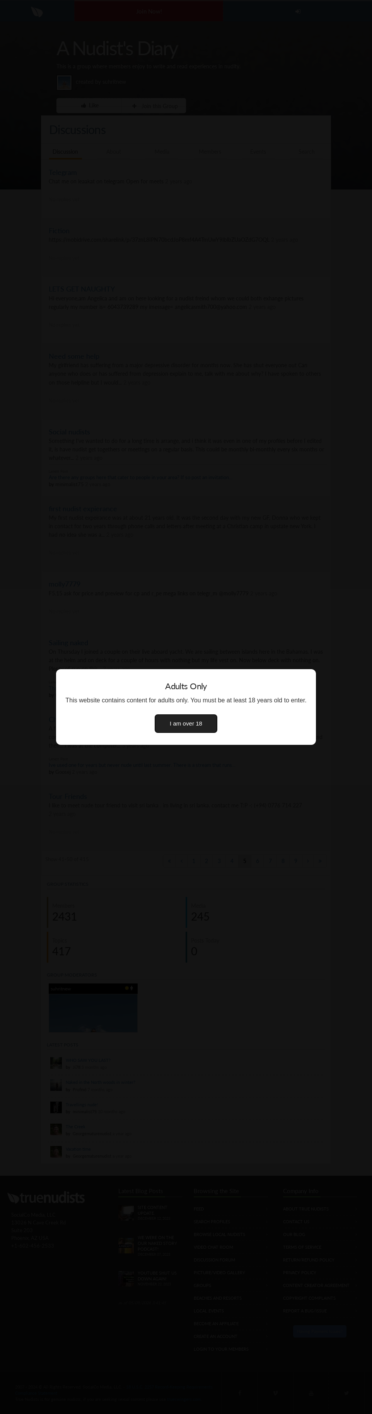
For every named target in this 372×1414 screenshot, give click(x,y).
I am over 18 (186, 723)
